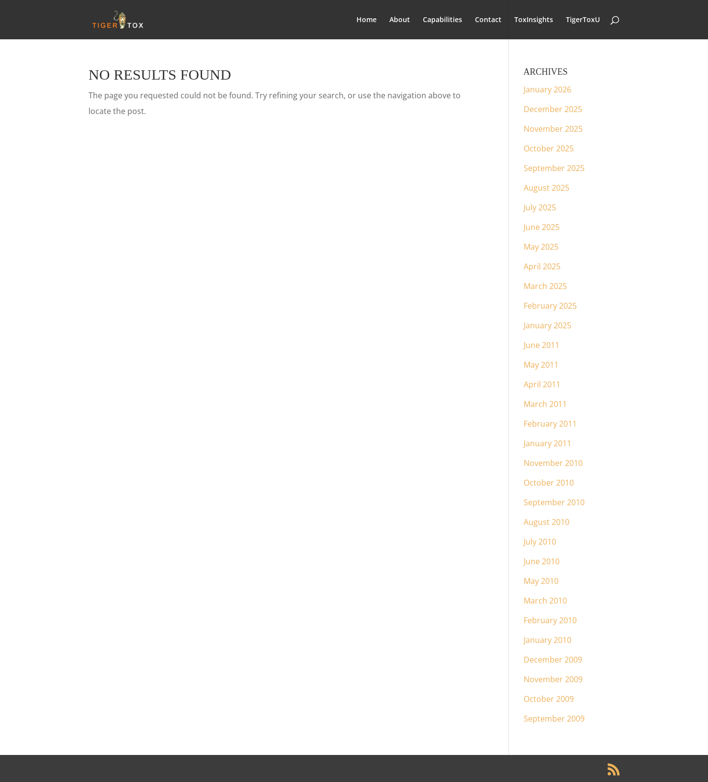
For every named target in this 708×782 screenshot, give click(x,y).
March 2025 (545, 286)
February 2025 (550, 305)
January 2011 (547, 443)
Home (366, 20)
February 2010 (550, 620)
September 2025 (554, 168)
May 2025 (541, 246)
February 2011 (550, 423)
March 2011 (545, 404)
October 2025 (549, 148)
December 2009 (553, 659)
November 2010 (553, 463)
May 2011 (541, 364)
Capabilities (442, 20)
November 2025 (553, 128)
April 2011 (542, 384)
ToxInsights (533, 20)
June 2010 (542, 561)
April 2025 (542, 266)
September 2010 (554, 502)
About (399, 20)
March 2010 (545, 600)
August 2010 (546, 522)
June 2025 (542, 227)
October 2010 (549, 482)
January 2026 (547, 89)
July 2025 (540, 207)
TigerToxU (583, 20)
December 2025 (553, 109)
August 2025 (546, 187)
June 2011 (542, 345)
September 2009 (554, 718)
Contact (488, 20)
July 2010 (540, 541)
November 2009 (553, 679)
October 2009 (549, 699)
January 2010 (547, 640)
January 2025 (547, 325)
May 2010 (541, 581)
